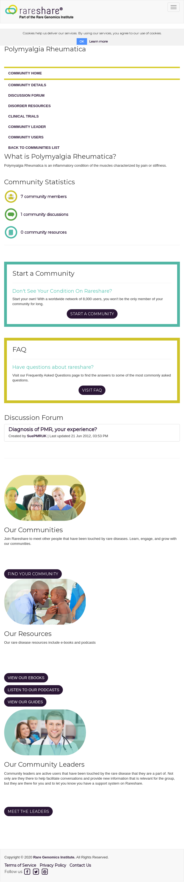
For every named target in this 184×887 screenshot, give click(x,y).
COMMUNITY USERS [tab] (25, 137)
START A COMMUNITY (92, 313)
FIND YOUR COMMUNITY (33, 573)
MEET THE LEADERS (28, 811)
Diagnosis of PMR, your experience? (53, 429)
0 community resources (43, 232)
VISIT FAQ (92, 390)
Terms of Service (20, 865)
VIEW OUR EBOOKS (26, 678)
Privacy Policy (53, 865)
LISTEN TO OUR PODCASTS (33, 690)
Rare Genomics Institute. (54, 857)
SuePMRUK (37, 436)
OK (82, 41)
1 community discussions (44, 214)
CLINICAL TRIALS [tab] (23, 116)
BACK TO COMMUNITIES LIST (34, 148)
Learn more (98, 41)
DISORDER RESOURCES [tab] (29, 106)
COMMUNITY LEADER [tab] (27, 127)
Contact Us (80, 865)
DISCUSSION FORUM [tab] (26, 95)
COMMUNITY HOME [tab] (25, 73)
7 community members (43, 196)
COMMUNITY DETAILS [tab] (27, 85)
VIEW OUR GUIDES (25, 702)
